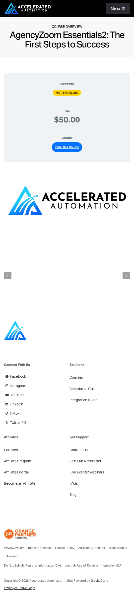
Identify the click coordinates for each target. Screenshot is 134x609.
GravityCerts (99, 580)
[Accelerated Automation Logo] (27, 3)
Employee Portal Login (19, 588)
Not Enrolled (67, 92)
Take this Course (67, 147)
